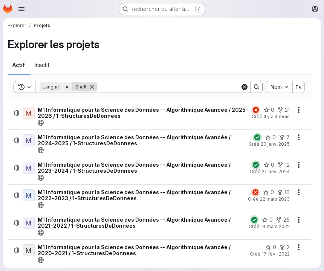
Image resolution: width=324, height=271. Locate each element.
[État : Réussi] (257, 137)
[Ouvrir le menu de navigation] (21, 9)
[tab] (19, 65)
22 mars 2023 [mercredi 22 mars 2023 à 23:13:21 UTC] (275, 199)
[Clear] (244, 86)
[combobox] (279, 87)
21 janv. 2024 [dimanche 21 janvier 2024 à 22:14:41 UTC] (276, 171)
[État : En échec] (255, 109)
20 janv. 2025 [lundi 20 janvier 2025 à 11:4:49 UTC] (275, 144)
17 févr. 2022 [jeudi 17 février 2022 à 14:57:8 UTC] (276, 254)
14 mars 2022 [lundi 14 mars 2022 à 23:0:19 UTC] (275, 226)
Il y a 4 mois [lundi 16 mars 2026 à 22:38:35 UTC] (277, 116)
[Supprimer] (92, 86)
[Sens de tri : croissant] (299, 87)
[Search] (168, 86)
